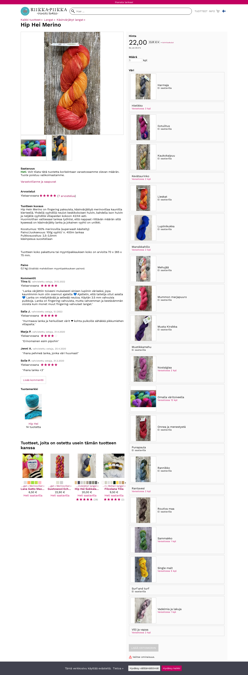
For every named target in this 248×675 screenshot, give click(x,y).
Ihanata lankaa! (124, 2)
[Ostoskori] (217, 11)
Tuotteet (201, 11)
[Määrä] (135, 60)
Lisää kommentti (33, 380)
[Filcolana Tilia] (114, 479)
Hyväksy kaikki (171, 668)
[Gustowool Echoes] (60, 479)
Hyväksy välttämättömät (144, 668)
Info (212, 11)
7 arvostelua (66, 196)
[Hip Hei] (33, 414)
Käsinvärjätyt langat (71, 19)
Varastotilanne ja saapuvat (38, 181)
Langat (49, 19)
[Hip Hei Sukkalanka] (87, 479)
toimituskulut (168, 42)
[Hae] (131, 11)
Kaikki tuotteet (32, 19)
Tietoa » (118, 668)
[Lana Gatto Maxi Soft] (33, 479)
